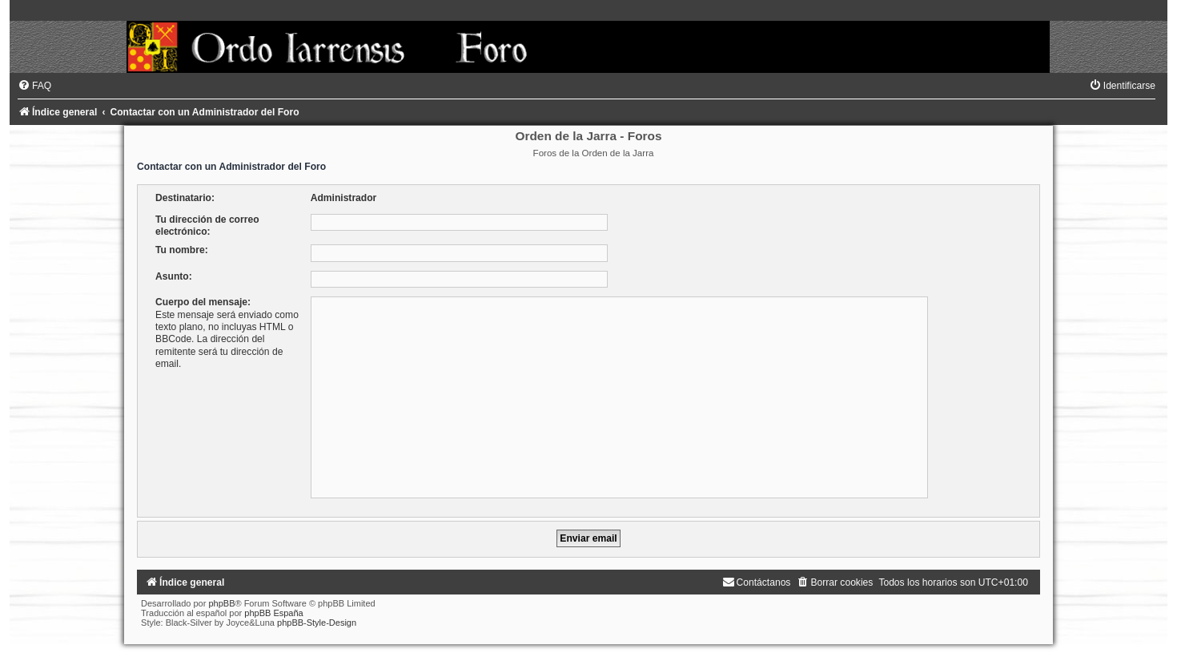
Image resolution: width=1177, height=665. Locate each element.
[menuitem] (34, 85)
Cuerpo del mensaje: (203, 302)
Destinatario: (185, 198)
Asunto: (173, 276)
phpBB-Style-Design (316, 622)
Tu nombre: (181, 250)
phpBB (221, 603)
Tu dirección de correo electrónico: (207, 225)
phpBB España (273, 613)
